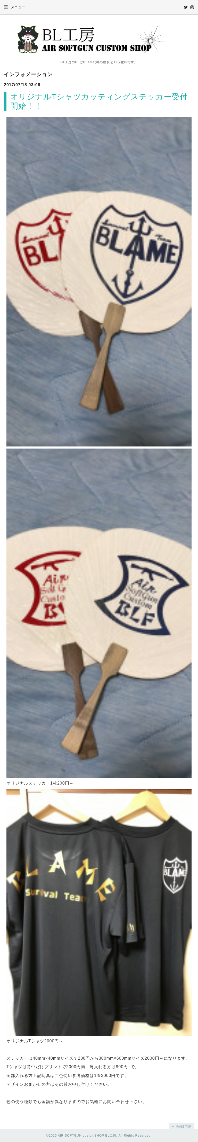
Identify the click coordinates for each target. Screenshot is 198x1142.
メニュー (14, 7)
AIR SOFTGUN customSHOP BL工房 (87, 1135)
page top (181, 1126)
